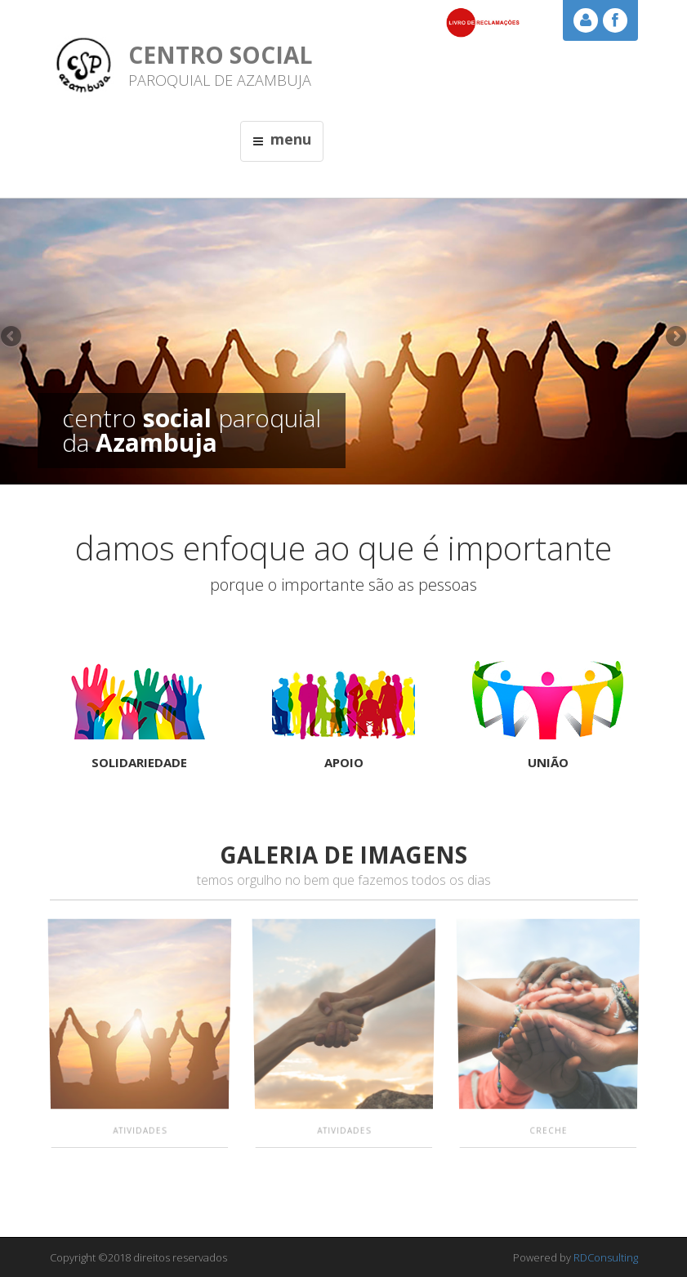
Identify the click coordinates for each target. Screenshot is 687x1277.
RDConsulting (605, 1257)
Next (674, 337)
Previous (12, 337)
